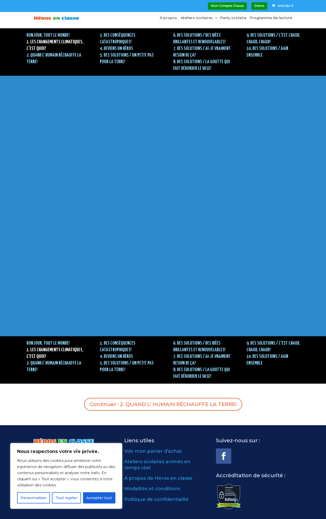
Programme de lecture (271, 18)
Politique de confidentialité (156, 499)
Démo (259, 6)
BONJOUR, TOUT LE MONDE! (48, 35)
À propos (168, 18)
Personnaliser (34, 498)
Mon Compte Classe (227, 6)
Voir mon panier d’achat (153, 451)
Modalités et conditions (152, 488)
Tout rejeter (66, 498)
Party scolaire (233, 18)
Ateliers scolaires (197, 18)
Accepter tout (99, 498)
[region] (66, 476)
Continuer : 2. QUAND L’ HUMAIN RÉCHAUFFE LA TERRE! (163, 404)
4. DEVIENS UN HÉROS (116, 48)
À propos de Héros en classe (158, 478)
